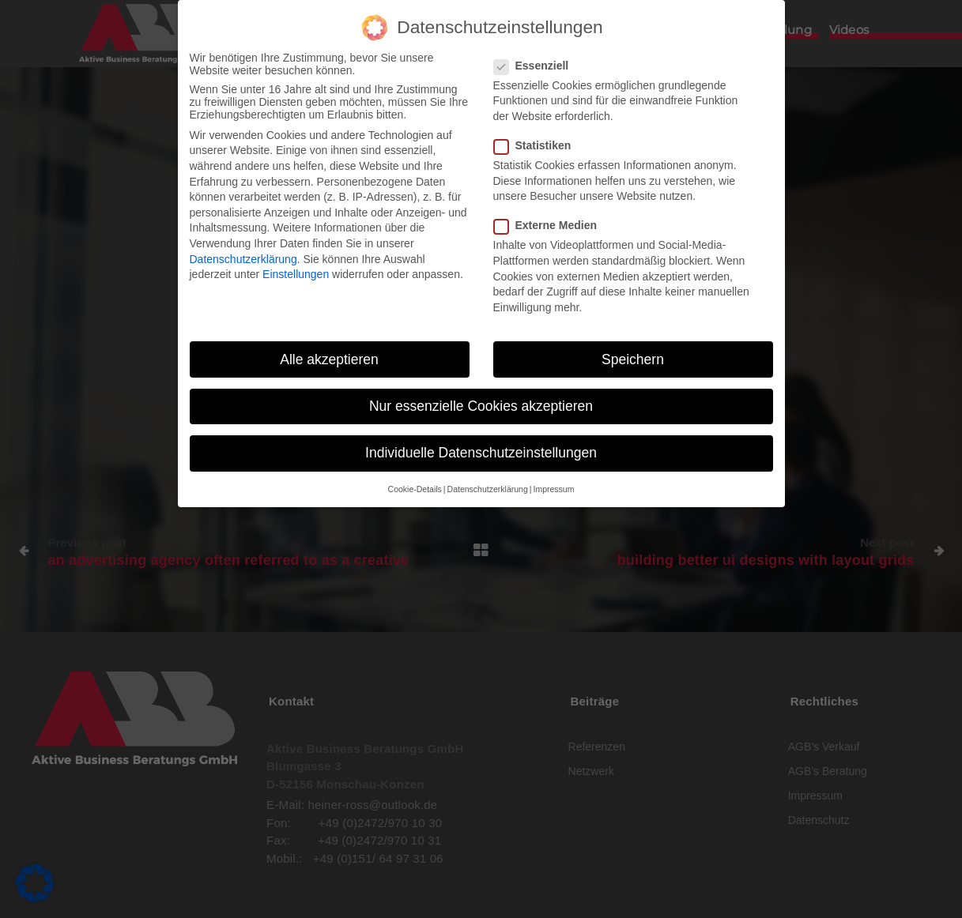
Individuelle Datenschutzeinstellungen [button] (481, 445)
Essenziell (536, 58)
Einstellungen (295, 267)
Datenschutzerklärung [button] (487, 482)
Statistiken (537, 139)
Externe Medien (550, 219)
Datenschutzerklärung (243, 252)
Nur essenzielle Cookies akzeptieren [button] (481, 399)
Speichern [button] (633, 352)
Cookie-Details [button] (415, 482)
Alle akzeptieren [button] (329, 352)
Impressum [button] (553, 482)
